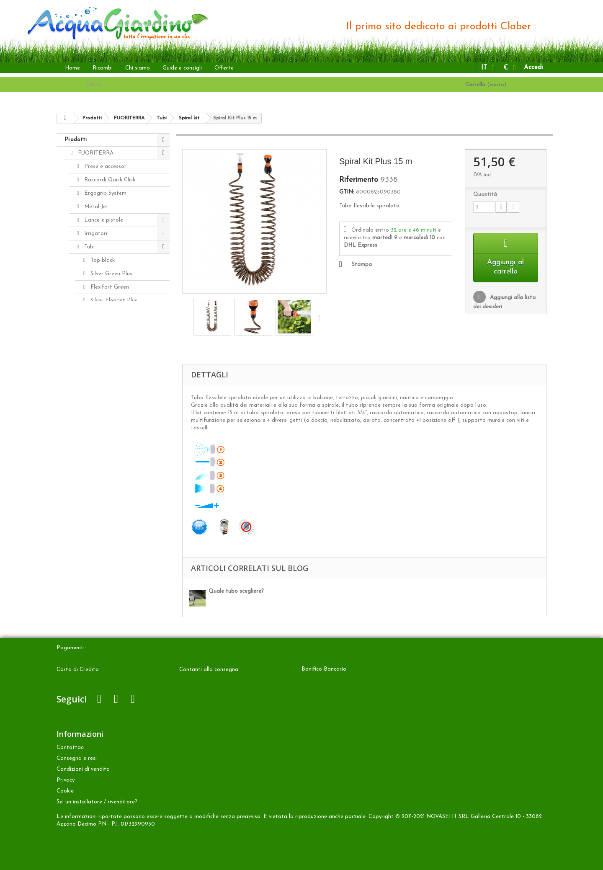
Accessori (88, 475)
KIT (94, 340)
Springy (99, 354)
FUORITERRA (94, 153)
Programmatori (103, 394)
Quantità (485, 194)
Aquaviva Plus (107, 314)
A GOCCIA (90, 421)
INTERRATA (92, 434)
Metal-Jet (95, 206)
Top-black (102, 260)
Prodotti (75, 139)
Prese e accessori (105, 166)
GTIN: (346, 192)
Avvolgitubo (98, 381)
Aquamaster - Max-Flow (113, 407)
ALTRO (86, 448)
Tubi (88, 247)
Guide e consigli (182, 68)
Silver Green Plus (110, 273)
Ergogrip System (104, 193)
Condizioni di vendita (83, 769)
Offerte (224, 68)
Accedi (533, 68)
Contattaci (71, 747)
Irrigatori (94, 233)
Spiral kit (101, 327)
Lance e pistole (102, 220)
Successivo (321, 318)
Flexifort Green (109, 287)
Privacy (66, 780)
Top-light (101, 367)
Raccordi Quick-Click (108, 180)
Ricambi (103, 68)
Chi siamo (137, 68)
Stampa (362, 264)
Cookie (65, 791)
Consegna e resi (77, 758)
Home (72, 68)
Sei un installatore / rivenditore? (97, 802)
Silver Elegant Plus (113, 300)
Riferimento (358, 180)
